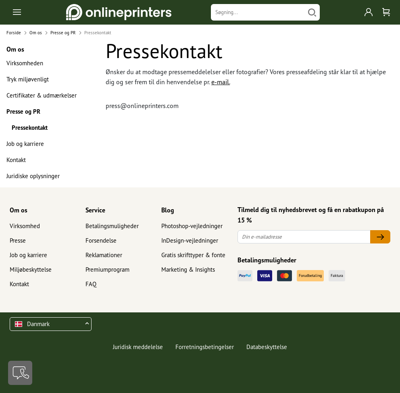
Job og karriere (25, 144)
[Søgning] (258, 12)
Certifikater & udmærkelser (41, 95)
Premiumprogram (107, 269)
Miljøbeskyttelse (31, 269)
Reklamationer (103, 255)
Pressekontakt (30, 127)
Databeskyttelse (266, 347)
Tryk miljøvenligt (27, 79)
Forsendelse (101, 240)
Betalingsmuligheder (112, 226)
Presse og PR (23, 111)
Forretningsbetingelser (204, 347)
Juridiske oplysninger (33, 176)
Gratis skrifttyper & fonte (193, 255)
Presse (18, 240)
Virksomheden (24, 63)
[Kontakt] (20, 373)
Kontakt (16, 160)
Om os (18, 210)
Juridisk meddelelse (138, 347)
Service (95, 210)
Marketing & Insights (188, 269)
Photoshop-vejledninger (192, 226)
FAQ (90, 284)
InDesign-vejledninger (189, 240)
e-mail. (220, 82)
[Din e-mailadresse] (304, 236)
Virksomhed (25, 226)
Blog (167, 210)
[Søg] (312, 12)
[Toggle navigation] (17, 12)
